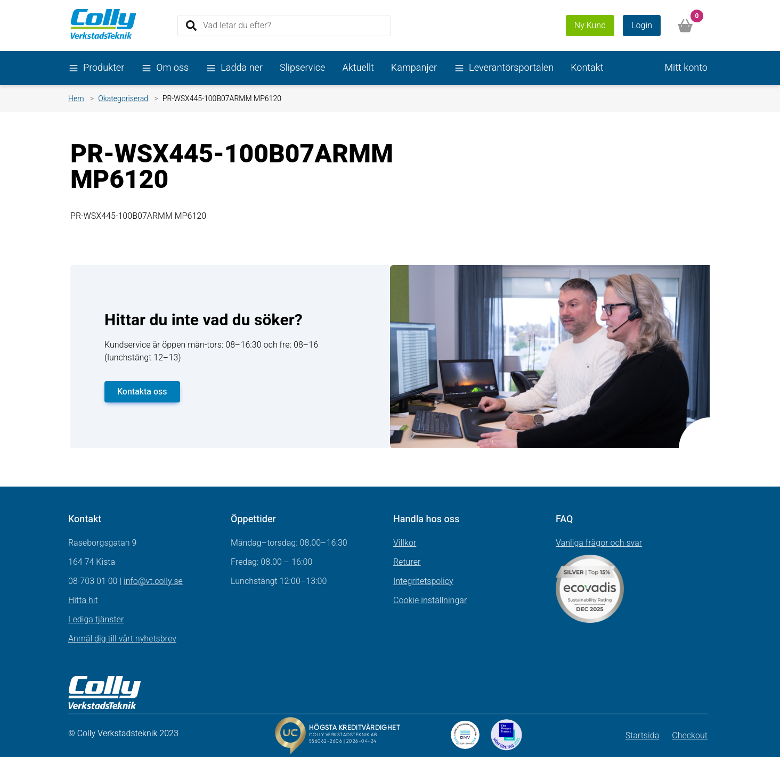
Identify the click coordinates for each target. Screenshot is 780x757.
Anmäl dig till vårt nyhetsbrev (122, 638)
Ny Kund (590, 25)
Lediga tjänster (96, 619)
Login (641, 25)
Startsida (642, 735)
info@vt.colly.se (153, 581)
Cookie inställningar (430, 600)
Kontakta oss (142, 391)
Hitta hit (83, 600)
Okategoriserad (123, 98)
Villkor (404, 543)
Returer (407, 562)
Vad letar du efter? (237, 25)
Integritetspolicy (423, 581)
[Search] (284, 25)
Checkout (690, 735)
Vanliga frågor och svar (599, 543)
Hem (76, 98)
